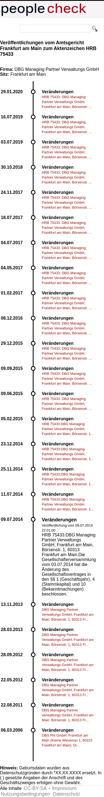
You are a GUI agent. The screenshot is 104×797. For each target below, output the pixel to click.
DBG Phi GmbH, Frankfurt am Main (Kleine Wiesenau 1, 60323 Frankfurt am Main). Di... (67, 740)
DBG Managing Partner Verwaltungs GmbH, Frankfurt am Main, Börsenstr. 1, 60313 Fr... (68, 614)
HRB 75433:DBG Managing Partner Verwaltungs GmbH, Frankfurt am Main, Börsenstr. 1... (68, 429)
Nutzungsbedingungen (25, 794)
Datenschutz (66, 794)
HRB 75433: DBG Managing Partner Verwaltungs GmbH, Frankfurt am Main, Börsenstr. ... (67, 102)
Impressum (64, 788)
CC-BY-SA (35, 788)
